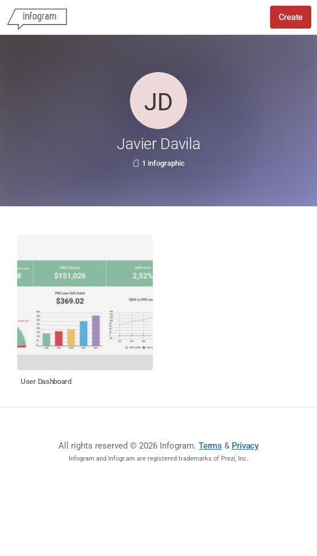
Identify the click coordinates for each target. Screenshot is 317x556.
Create (291, 17)
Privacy (245, 446)
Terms (210, 446)
